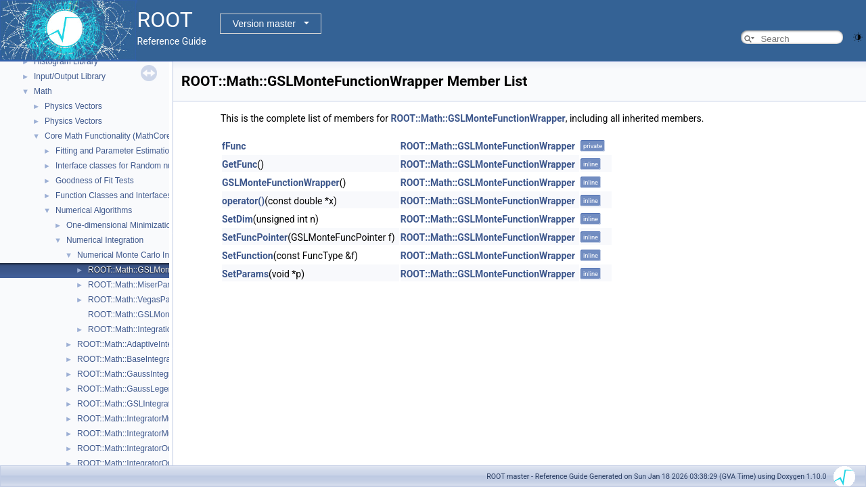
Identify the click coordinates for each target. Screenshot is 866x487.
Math (43, 91)
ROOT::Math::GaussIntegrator (131, 374)
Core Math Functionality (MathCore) (109, 136)
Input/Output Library (70, 76)
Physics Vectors (73, 106)
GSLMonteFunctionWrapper (281, 182)
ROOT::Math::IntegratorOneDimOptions (148, 463)
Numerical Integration (104, 240)
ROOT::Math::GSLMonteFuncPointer (154, 314)
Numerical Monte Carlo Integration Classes (154, 255)
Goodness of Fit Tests (94, 180)
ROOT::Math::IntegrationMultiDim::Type (158, 329)
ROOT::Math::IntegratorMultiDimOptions (149, 433)
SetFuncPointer (255, 237)
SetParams (245, 274)
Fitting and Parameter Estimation (114, 151)
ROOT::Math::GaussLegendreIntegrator (148, 389)
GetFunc (239, 164)
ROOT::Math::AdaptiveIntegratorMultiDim (151, 344)
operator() (243, 200)
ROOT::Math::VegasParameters (145, 299)
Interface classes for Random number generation (143, 165)
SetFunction (247, 255)
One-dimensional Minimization (120, 225)
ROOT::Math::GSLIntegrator (127, 404)
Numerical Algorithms (93, 210)
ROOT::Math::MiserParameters (144, 284)
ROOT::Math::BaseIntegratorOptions (142, 359)
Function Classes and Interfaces (113, 195)
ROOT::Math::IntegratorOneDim (134, 448)
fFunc (234, 146)
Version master (264, 23)
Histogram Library (66, 61)
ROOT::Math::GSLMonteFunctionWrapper (163, 270)
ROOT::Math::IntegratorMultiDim (135, 418)
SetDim (237, 219)
